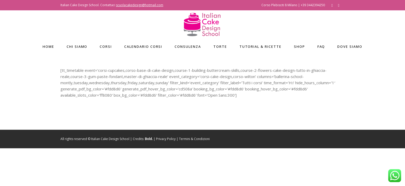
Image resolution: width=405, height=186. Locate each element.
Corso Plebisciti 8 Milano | (281, 5)
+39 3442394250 (313, 5)
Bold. (149, 139)
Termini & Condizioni (194, 139)
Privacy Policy (166, 139)
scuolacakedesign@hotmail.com (139, 5)
